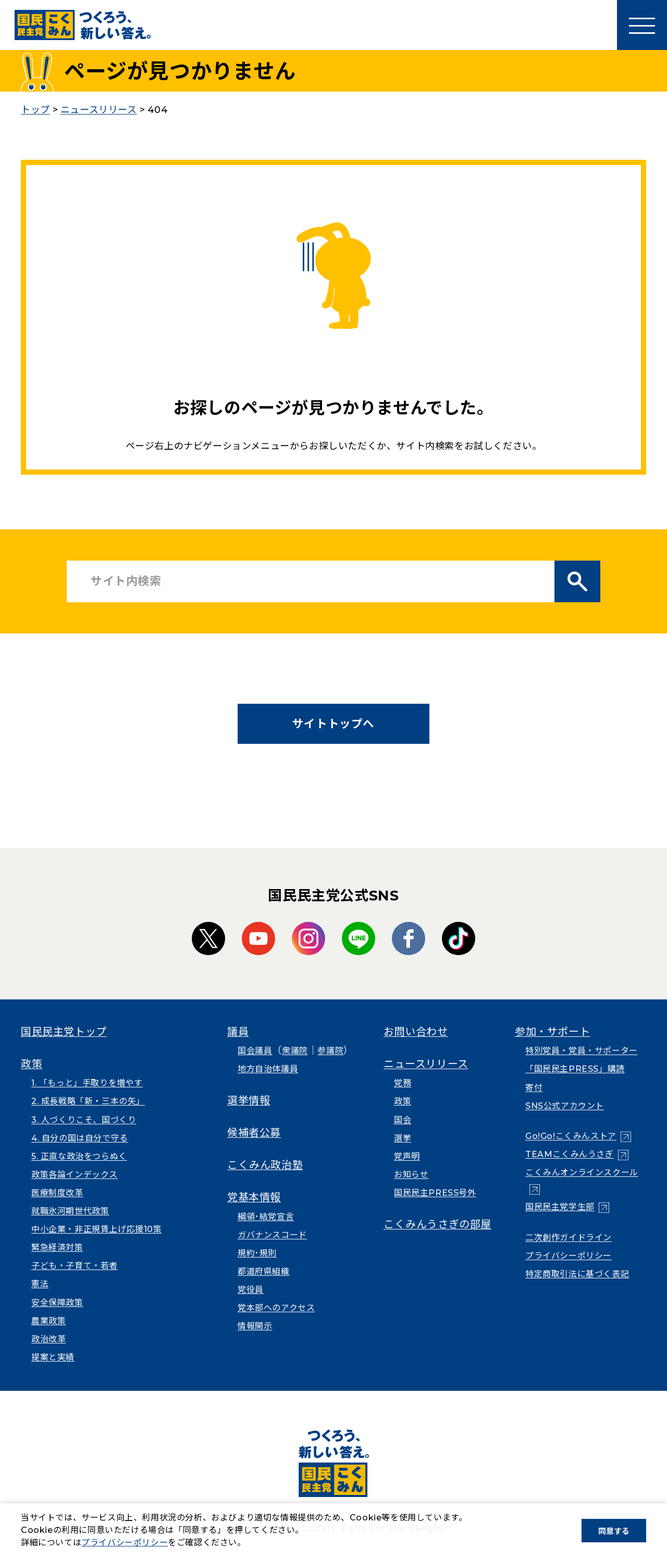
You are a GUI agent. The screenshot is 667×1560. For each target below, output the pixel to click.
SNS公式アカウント (564, 1106)
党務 (402, 1083)
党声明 (407, 1156)
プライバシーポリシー (568, 1256)
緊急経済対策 (57, 1247)
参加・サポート (552, 1031)
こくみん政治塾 (265, 1165)
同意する (613, 1531)
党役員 (251, 1290)
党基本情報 (254, 1197)
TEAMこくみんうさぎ (569, 1154)
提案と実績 (53, 1357)
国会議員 (255, 1051)
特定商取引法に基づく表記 (577, 1274)
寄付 (533, 1088)
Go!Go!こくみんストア (570, 1136)
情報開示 (255, 1326)
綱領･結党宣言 (266, 1217)
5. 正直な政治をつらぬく (79, 1156)
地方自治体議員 (268, 1069)
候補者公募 (254, 1132)
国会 (402, 1120)
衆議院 (295, 1051)
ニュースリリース (426, 1064)
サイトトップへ (333, 723)
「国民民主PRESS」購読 (575, 1069)
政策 (31, 1064)
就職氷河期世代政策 (70, 1211)
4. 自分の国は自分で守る (79, 1138)
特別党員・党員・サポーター (581, 1051)
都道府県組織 (264, 1271)
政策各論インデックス (74, 1174)
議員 (238, 1031)
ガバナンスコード (272, 1235)
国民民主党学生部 (560, 1207)
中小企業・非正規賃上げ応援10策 (96, 1229)
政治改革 (48, 1339)
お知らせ (411, 1174)
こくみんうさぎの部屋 (437, 1224)
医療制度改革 (57, 1193)
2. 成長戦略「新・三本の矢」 (88, 1101)
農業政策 (48, 1321)
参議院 (330, 1051)
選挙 (402, 1138)
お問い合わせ (416, 1031)
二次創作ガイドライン (568, 1237)
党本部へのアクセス (276, 1308)
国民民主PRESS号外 (435, 1193)
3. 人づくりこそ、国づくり (83, 1120)
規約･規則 (257, 1253)
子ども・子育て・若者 (74, 1266)
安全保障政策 (57, 1303)
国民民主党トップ (64, 1031)
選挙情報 (248, 1100)
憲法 (39, 1284)
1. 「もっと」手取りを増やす (87, 1083)
